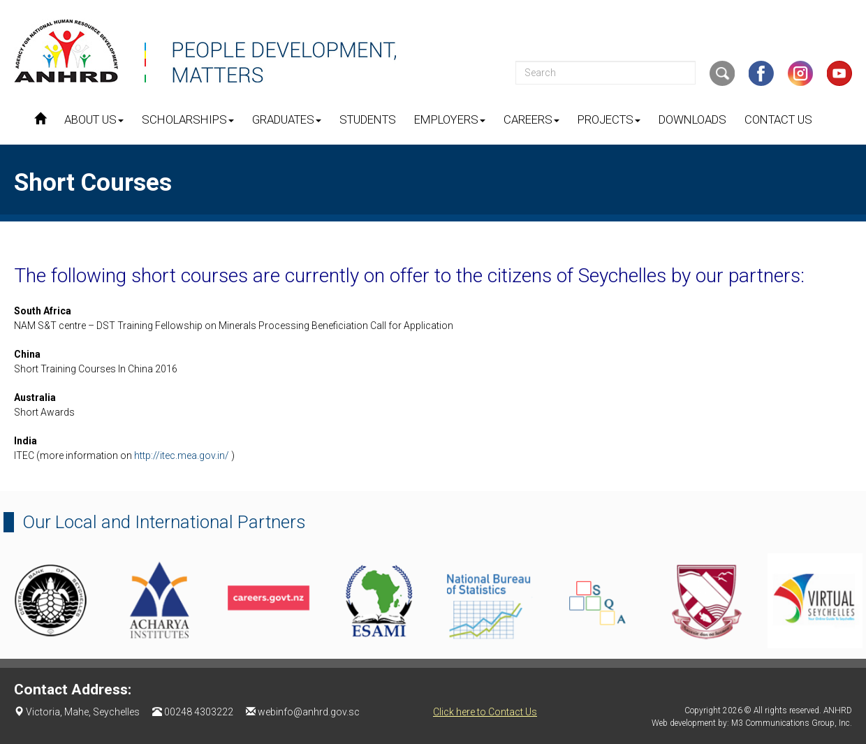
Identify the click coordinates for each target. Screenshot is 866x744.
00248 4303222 (198, 711)
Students (367, 119)
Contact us (778, 119)
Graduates (286, 119)
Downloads (692, 119)
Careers (531, 119)
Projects (609, 119)
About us (94, 119)
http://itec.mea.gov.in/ (182, 455)
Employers (449, 119)
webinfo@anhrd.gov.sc (309, 711)
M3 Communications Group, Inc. (791, 723)
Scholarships (188, 119)
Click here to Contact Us (485, 711)
